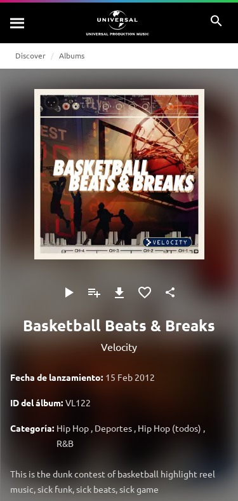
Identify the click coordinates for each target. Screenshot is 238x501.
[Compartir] (170, 292)
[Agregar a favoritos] (144, 292)
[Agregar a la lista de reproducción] (94, 292)
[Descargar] (119, 292)
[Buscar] (17, 23)
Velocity (119, 346)
